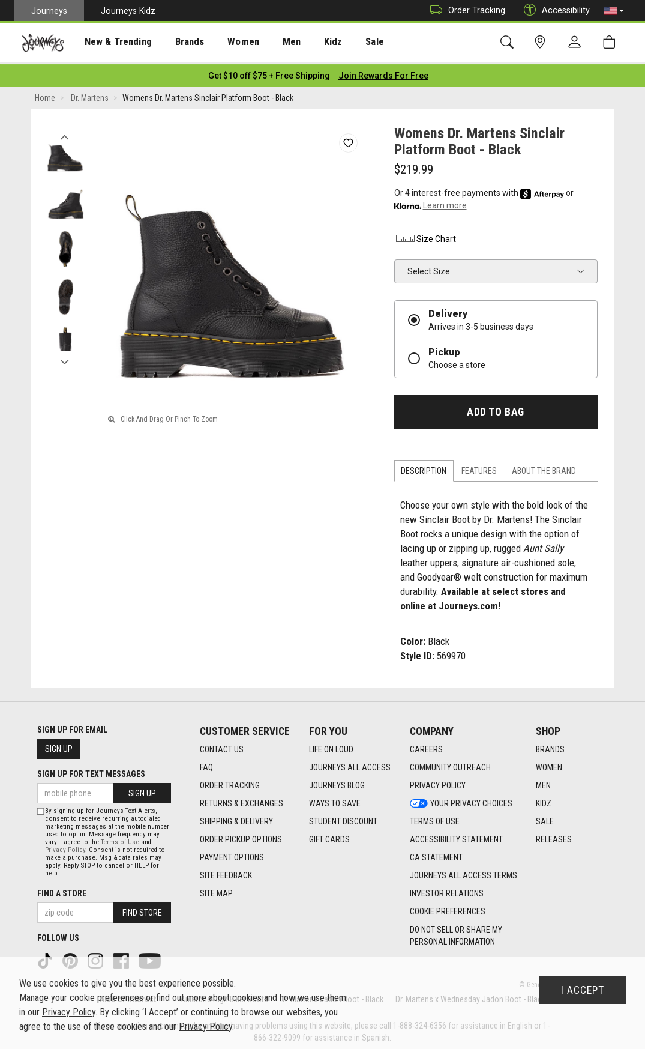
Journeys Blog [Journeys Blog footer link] (337, 782)
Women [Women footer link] (549, 764)
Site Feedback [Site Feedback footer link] (226, 872)
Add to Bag (495, 408)
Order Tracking (464, 10)
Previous (65, 131)
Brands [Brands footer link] (550, 746)
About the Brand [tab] (544, 468)
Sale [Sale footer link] (545, 818)
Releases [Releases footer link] (554, 836)
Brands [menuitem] (177, 42)
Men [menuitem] (270, 42)
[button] (614, 11)
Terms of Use (120, 839)
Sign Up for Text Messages (91, 771)
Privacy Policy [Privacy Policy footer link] (438, 782)
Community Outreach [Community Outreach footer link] (450, 764)
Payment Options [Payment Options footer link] (232, 854)
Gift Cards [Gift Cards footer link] (329, 836)
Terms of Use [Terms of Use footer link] (435, 818)
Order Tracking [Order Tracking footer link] (230, 782)
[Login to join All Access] (269, 72)
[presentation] (111, 42)
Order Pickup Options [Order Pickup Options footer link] (241, 836)
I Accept (582, 990)
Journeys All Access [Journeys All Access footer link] (350, 764)
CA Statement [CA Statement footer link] (436, 854)
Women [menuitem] (226, 42)
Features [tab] (479, 468)
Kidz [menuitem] (308, 42)
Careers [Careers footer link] (426, 746)
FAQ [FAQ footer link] (206, 764)
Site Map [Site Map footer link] (216, 890)
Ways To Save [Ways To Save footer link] (335, 800)
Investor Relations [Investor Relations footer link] (447, 890)
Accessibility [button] (554, 10)
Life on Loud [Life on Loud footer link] (331, 746)
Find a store (61, 890)
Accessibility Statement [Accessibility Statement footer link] (456, 836)
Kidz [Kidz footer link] (543, 800)
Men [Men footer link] (543, 782)
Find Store (142, 909)
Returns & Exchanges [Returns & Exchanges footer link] (241, 800)
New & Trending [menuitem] (110, 42)
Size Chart (425, 235)
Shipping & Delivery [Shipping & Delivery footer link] (236, 818)
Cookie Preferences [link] (447, 908)
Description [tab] (423, 468)
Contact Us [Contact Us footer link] (222, 746)
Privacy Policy (65, 847)
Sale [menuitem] (347, 42)
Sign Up (59, 746)
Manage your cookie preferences (81, 997)
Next (65, 356)
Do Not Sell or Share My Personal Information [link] (456, 932)
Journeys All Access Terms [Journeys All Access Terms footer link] (463, 872)
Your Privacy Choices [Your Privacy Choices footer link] (461, 800)
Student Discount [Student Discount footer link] (343, 818)
